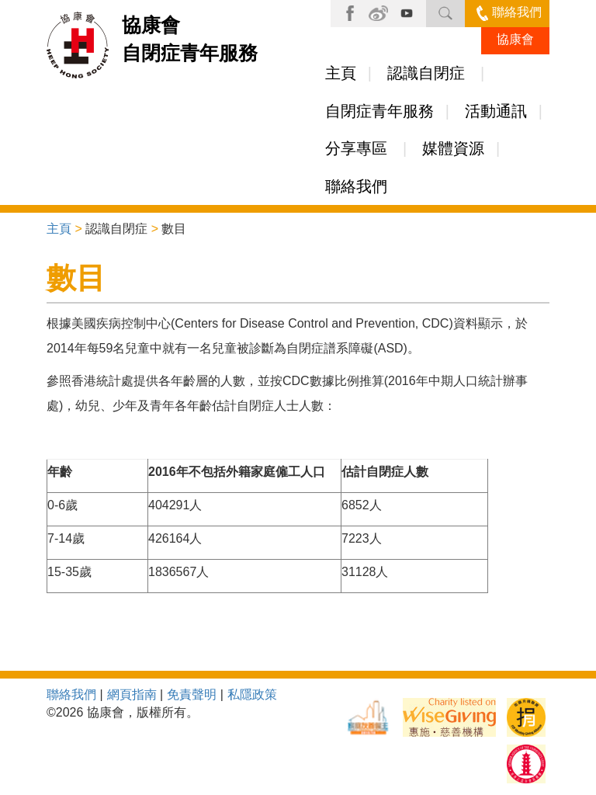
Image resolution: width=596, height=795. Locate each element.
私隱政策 (252, 694)
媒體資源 (453, 148)
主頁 (340, 73)
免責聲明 (192, 694)
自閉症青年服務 (379, 111)
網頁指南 (132, 694)
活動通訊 (496, 111)
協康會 (515, 39)
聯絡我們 (509, 12)
